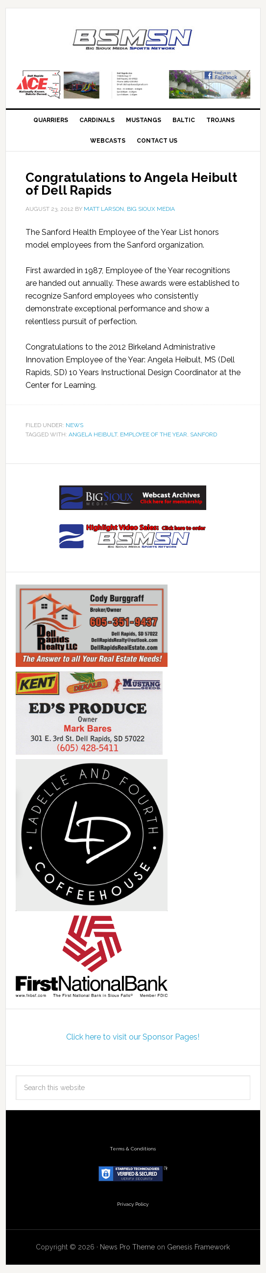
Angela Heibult (93, 434)
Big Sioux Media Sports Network (133, 40)
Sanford (203, 434)
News (74, 425)
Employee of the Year (153, 434)
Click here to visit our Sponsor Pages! (132, 1037)
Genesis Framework (198, 1247)
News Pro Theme (127, 1247)
